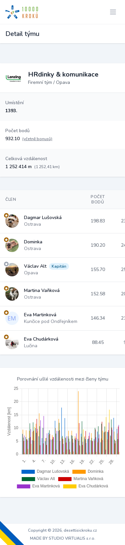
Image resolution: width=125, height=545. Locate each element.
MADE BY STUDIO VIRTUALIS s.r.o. (62, 538)
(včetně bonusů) (37, 138)
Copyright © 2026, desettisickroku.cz (62, 530)
